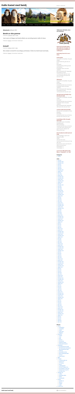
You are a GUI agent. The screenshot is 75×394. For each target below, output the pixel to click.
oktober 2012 (60, 295)
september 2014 (61, 265)
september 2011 (61, 313)
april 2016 (60, 241)
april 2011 (60, 320)
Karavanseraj (61, 341)
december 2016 (61, 231)
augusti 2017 (60, 221)
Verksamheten (61, 327)
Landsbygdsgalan (62, 365)
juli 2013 (59, 284)
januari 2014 (60, 276)
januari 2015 (60, 260)
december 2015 (61, 246)
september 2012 (61, 297)
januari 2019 (60, 202)
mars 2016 (60, 242)
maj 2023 (59, 167)
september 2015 (61, 250)
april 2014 (60, 272)
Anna (60, 337)
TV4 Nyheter (61, 363)
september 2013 (61, 282)
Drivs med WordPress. (62, 390)
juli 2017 (59, 223)
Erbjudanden (21, 24)
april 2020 (60, 187)
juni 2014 (59, 269)
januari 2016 (60, 245)
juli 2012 (59, 300)
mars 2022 (60, 174)
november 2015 (61, 247)
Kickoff (5, 46)
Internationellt (61, 378)
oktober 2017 (60, 219)
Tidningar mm (38, 24)
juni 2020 (59, 186)
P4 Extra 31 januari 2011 (63, 367)
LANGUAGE (49, 24)
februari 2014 (60, 275)
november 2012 (61, 294)
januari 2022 (60, 175)
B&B (26, 24)
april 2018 (60, 212)
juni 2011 (59, 317)
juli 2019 (59, 197)
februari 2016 (60, 243)
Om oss (8, 24)
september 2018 (61, 208)
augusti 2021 (60, 182)
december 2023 (61, 163)
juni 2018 (59, 209)
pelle (17, 35)
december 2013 (61, 278)
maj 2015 (59, 254)
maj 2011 (59, 319)
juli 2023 (59, 164)
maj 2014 (59, 271)
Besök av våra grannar (11, 33)
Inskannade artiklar (62, 375)
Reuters (60, 364)
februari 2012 (60, 306)
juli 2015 (59, 252)
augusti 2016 (60, 237)
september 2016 (61, 235)
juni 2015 (59, 253)
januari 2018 (60, 215)
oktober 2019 (60, 193)
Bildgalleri (61, 332)
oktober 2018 (60, 206)
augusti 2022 (60, 171)
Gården (60, 330)
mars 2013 (60, 290)
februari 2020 (60, 190)
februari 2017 (60, 228)
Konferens (61, 350)
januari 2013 (60, 291)
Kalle (60, 338)
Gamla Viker (61, 331)
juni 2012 (59, 301)
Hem (4, 24)
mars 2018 (60, 213)
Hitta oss (60, 382)
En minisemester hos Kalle (64, 346)
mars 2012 (60, 305)
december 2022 (61, 169)
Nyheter (9, 40)
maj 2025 (59, 160)
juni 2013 (59, 286)
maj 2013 (59, 287)
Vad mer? (61, 354)
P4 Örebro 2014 (62, 371)
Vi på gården (61, 328)
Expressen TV (61, 361)
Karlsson (60, 339)
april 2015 (60, 256)
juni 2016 (59, 238)
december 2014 (61, 261)
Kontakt (43, 24)
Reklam (60, 376)
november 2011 (61, 311)
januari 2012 (60, 308)
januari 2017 (60, 230)
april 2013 (60, 289)
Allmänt (60, 335)
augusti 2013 (60, 283)
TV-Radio (31, 24)
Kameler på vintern (62, 342)
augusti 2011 (60, 315)
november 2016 (61, 232)
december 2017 (61, 216)
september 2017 (61, 220)
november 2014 (61, 263)
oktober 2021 (60, 179)
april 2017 (60, 227)
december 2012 (61, 293)
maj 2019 (59, 198)
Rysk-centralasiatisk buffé (64, 353)
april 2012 (60, 304)
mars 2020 (60, 189)
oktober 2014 (60, 264)
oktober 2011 (60, 312)
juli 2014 (59, 268)
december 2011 (60, 309)
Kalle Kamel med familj (14, 5)
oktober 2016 (60, 234)
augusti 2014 (60, 267)
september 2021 (61, 180)
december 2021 (61, 176)
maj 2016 (59, 239)
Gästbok (60, 383)
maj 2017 (59, 226)
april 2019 (60, 200)
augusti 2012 (60, 298)
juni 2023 (59, 165)
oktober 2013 (60, 280)
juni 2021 (59, 183)
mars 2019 (60, 201)
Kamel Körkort (62, 356)
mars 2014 (60, 274)
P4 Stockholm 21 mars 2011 (64, 368)
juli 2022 (59, 172)
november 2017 (61, 217)
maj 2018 (59, 210)
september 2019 (61, 194)
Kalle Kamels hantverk (63, 343)
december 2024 (61, 161)
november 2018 (61, 205)
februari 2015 (60, 258)
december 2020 (61, 184)
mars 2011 (60, 321)
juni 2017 (59, 224)
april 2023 (60, 168)
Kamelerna (14, 24)
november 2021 (61, 178)
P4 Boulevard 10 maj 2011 (64, 369)
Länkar (60, 384)
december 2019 (61, 191)
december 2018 (61, 204)
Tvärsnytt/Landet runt (63, 360)
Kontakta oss (61, 380)
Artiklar (60, 374)
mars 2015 (60, 257)
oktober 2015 (60, 249)
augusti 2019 (60, 195)
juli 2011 (59, 316)
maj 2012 (59, 302)
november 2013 (61, 279)
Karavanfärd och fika (63, 352)
